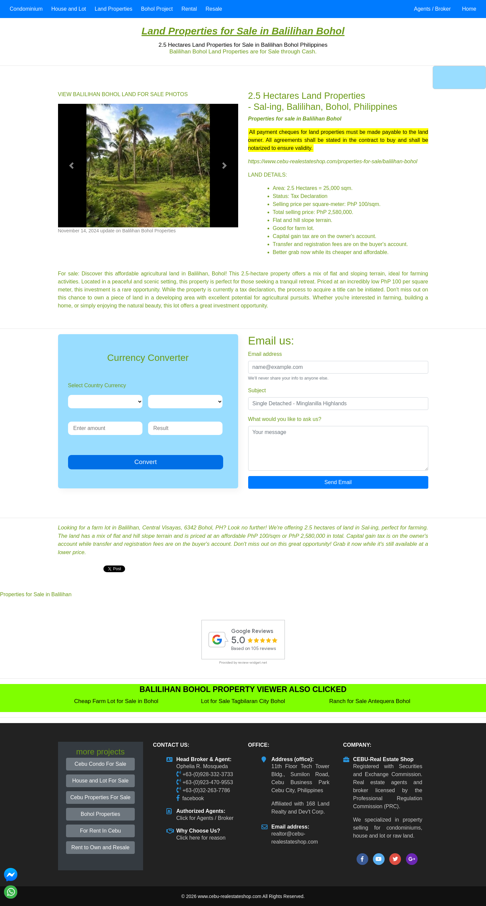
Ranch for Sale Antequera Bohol (369, 701)
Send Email (338, 482)
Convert (145, 461)
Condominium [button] (26, 9)
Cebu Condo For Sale (100, 764)
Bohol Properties (100, 814)
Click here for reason (201, 838)
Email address (265, 354)
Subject (257, 390)
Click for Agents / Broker (205, 818)
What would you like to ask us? (285, 419)
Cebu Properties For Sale (100, 797)
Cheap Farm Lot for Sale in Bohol (116, 701)
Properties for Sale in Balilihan (240, 30)
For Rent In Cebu (100, 831)
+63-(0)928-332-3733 (207, 774)
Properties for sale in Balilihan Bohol (295, 119)
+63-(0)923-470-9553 (207, 782)
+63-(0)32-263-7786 (206, 790)
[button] (71, 165)
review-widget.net (252, 662)
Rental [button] (189, 9)
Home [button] (469, 9)
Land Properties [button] (113, 9)
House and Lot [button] (68, 9)
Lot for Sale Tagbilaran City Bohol (243, 701)
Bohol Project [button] (157, 9)
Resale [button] (213, 9)
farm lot (304, 228)
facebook (193, 798)
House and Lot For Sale (100, 780)
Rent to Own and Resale (100, 847)
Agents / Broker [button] (432, 9)
